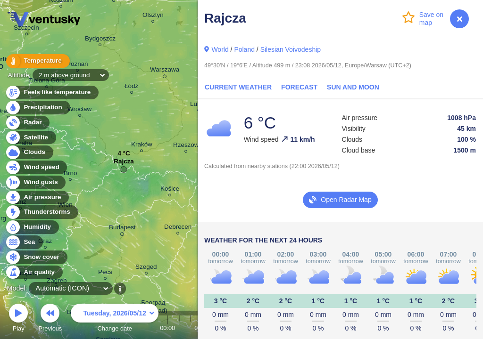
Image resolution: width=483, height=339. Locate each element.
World (219, 49)
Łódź (131, 87)
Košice (169, 190)
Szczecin (26, 29)
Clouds (29, 152)
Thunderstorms (41, 212)
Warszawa (164, 71)
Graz (45, 242)
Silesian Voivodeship (290, 49)
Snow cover (36, 257)
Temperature (37, 61)
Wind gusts (35, 182)
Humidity (32, 227)
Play (18, 319)
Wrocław (79, 110)
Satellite (30, 138)
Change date (114, 319)
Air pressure (37, 197)
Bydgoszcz (100, 40)
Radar (27, 122)
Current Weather (238, 87)
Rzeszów (186, 146)
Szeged (146, 268)
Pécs (105, 273)
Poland (244, 49)
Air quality (34, 272)
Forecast (299, 87)
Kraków (141, 146)
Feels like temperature (52, 92)
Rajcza (124, 164)
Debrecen (178, 228)
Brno (70, 174)
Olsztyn (153, 16)
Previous (50, 319)
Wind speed (36, 167)
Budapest (122, 229)
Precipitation (37, 107)
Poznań (77, 65)
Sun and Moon (353, 87)
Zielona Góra (46, 82)
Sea (24, 242)
